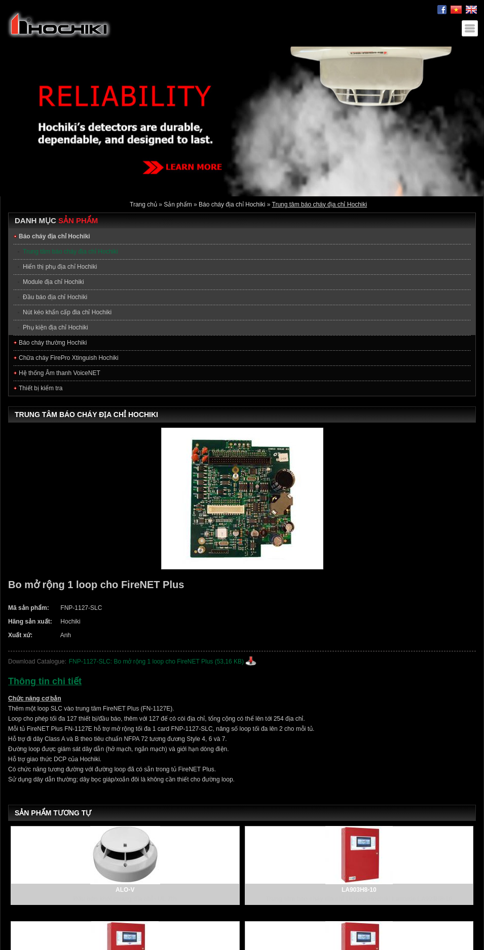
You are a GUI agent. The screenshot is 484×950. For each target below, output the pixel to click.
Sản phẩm (178, 204)
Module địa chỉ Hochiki (53, 281)
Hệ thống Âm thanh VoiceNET (59, 373)
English (471, 10)
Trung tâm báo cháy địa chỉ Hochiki (319, 204)
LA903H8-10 (359, 889)
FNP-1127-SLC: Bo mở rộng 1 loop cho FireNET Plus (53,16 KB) (156, 661)
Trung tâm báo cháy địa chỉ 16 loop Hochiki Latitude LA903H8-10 (359, 898)
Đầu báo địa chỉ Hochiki (55, 297)
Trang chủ (143, 204)
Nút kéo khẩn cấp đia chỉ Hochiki (67, 312)
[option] (242, 121)
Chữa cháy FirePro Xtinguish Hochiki (69, 357)
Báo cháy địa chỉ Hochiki (232, 204)
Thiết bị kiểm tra (40, 388)
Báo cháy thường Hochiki (53, 342)
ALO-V (125, 889)
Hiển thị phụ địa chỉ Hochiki (60, 266)
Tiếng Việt (456, 10)
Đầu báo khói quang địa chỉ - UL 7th (124, 898)
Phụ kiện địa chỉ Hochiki (55, 327)
